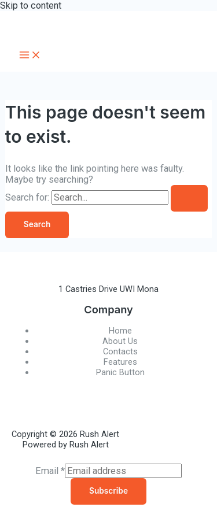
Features (120, 362)
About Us (120, 341)
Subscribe (108, 490)
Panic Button (120, 372)
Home (120, 330)
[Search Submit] (189, 198)
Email (50, 470)
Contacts (120, 351)
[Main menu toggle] (30, 56)
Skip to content (30, 5)
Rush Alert (66, 25)
